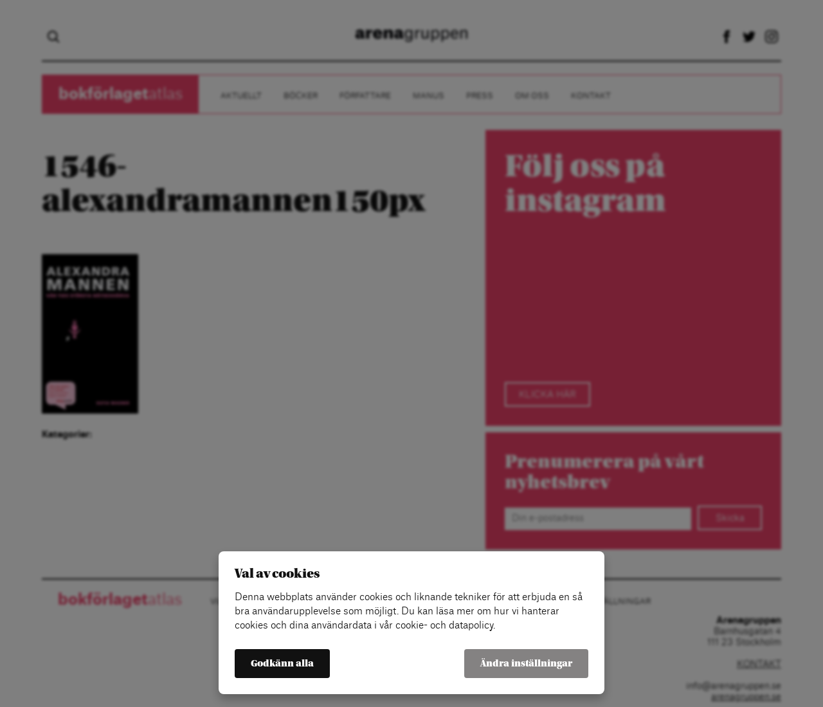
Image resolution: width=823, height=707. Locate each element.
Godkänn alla (282, 663)
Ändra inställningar (526, 663)
